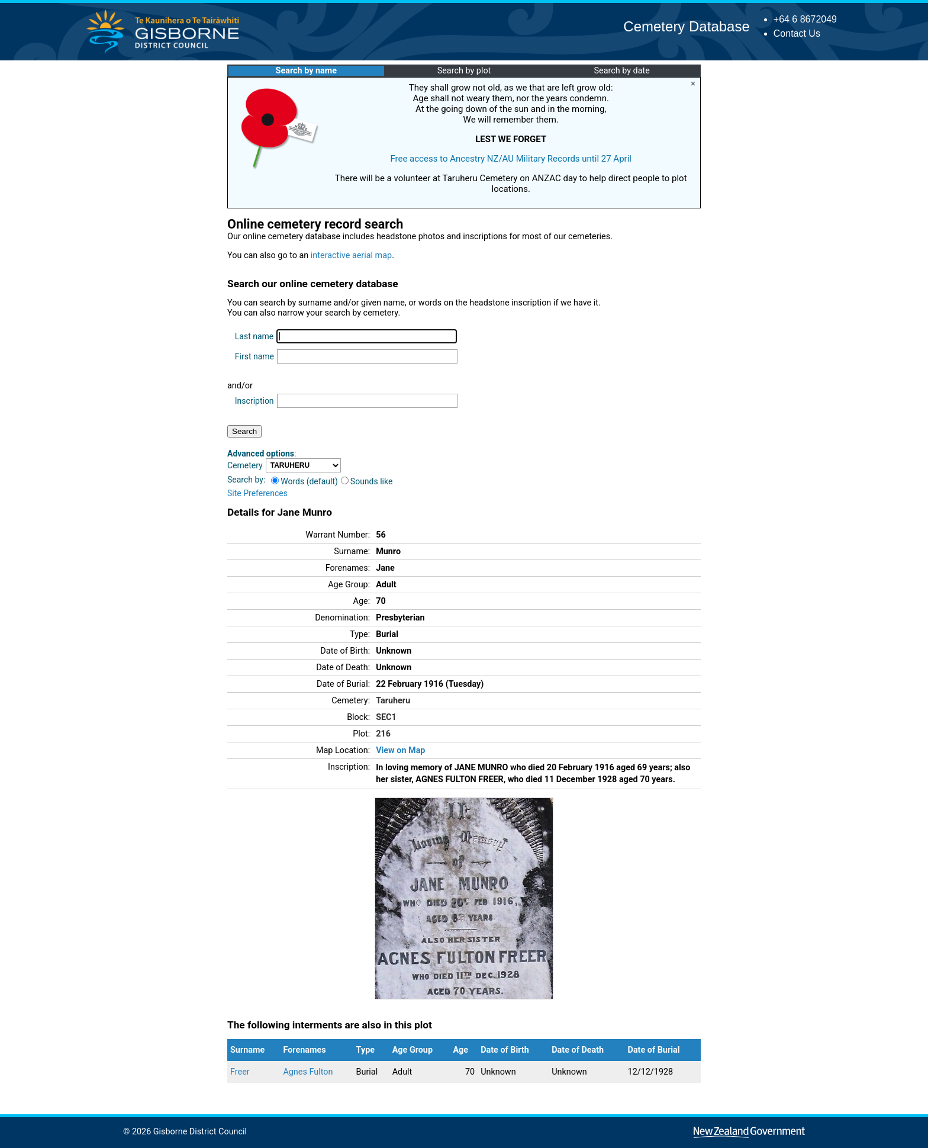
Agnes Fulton (308, 1072)
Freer (240, 1072)
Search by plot (464, 71)
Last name (254, 336)
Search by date (621, 71)
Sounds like (367, 481)
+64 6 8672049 (805, 19)
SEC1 (386, 717)
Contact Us (797, 33)
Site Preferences (257, 493)
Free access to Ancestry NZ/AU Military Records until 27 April (510, 158)
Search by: (246, 479)
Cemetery (245, 465)
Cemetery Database (686, 26)
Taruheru (393, 701)
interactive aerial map (351, 255)
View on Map (400, 750)
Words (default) (304, 481)
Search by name (306, 71)
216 (383, 734)
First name (254, 356)
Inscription (254, 401)
